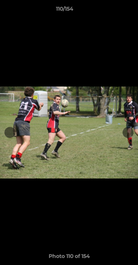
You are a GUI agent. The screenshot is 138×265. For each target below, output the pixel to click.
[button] (111, 10)
